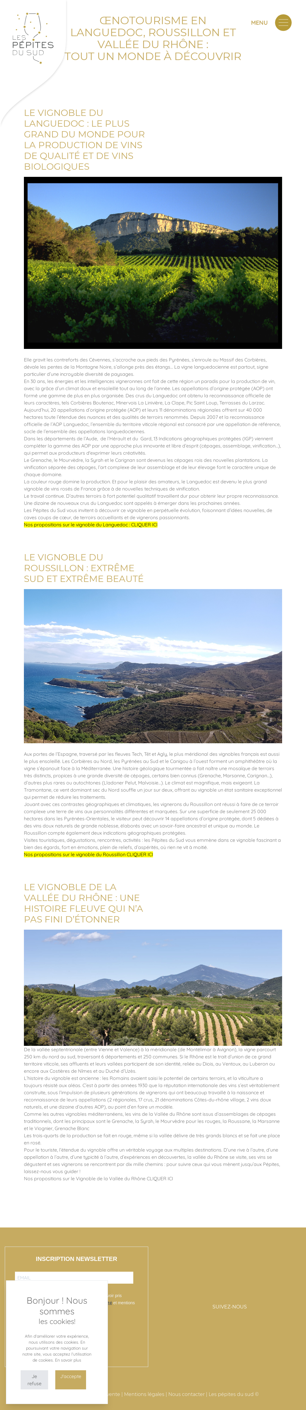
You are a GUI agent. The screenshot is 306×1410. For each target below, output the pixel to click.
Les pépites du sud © (234, 1394)
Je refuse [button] (34, 1379)
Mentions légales (144, 1394)
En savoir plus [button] (68, 1360)
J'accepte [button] (70, 1376)
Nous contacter (186, 1394)
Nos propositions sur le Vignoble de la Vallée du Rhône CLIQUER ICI (98, 1178)
